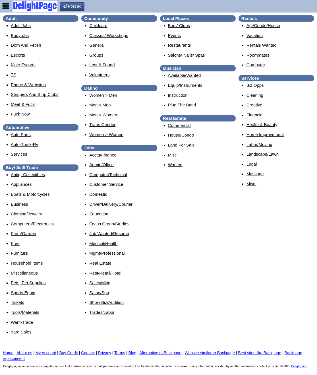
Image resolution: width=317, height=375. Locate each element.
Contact (88, 353)
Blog (132, 353)
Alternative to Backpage (160, 353)
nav (5, 6)
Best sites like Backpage (259, 353)
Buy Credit (68, 353)
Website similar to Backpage (210, 353)
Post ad (72, 6)
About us (24, 353)
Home (8, 353)
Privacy (104, 353)
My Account (46, 353)
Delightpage (299, 366)
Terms (119, 353)
